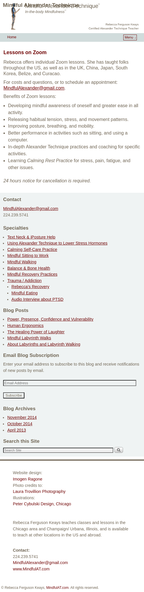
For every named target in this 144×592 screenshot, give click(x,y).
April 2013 (16, 430)
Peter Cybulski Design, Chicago (42, 504)
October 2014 (19, 423)
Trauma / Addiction (24, 280)
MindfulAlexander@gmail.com (30, 208)
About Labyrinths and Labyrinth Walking (43, 344)
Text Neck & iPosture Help (31, 237)
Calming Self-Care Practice (32, 249)
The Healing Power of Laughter (35, 332)
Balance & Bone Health (28, 268)
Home (11, 37)
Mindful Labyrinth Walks (29, 338)
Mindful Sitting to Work (28, 255)
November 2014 (22, 417)
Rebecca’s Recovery (30, 286)
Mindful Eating (24, 293)
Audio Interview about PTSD (37, 299)
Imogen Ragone (27, 479)
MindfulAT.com (57, 588)
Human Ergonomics (25, 325)
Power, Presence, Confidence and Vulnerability (50, 319)
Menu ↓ (130, 37)
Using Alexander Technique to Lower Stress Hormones (57, 243)
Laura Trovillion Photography (39, 491)
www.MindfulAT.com (31, 569)
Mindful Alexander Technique (41, 5)
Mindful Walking (21, 262)
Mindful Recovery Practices (32, 274)
